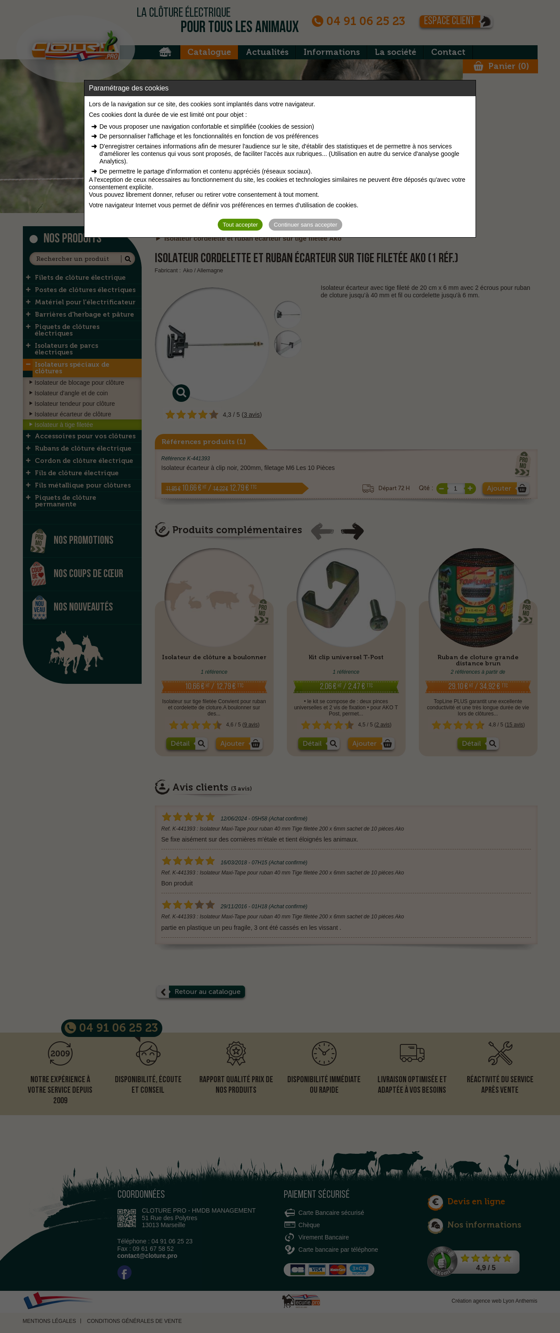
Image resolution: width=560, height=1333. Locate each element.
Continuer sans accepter (305, 224)
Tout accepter (240, 224)
